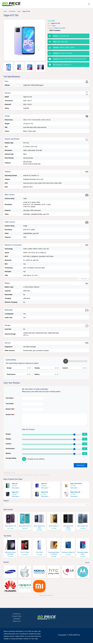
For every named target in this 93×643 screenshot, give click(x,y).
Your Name (10, 398)
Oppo (20, 479)
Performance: (10, 448)
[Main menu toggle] (89, 4)
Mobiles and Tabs (59, 28)
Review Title (10, 409)
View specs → (16, 488)
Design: (8, 434)
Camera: (8, 444)
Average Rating (11, 458)
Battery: (8, 453)
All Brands (16, 618)
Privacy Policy (16, 616)
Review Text (10, 414)
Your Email (10, 403)
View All (87, 562)
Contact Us (16, 614)
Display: (8, 439)
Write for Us (17, 621)
